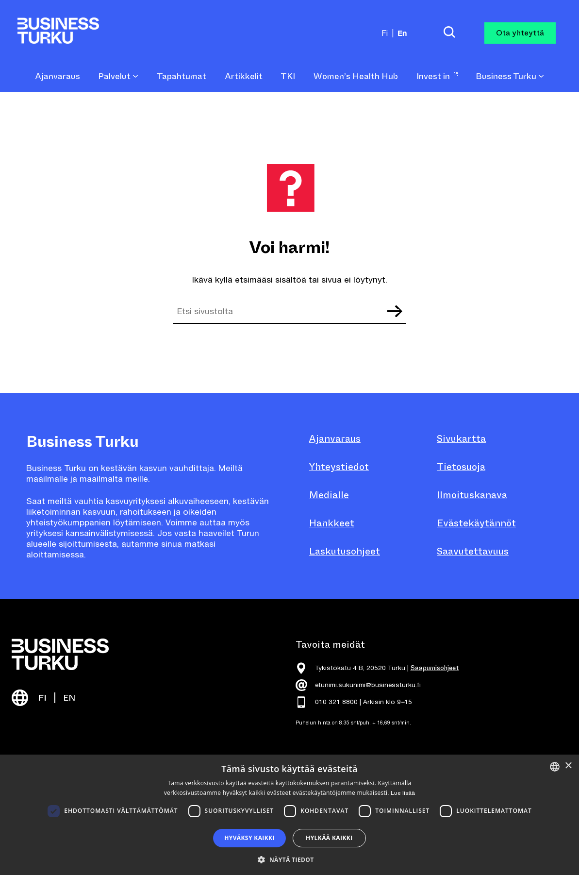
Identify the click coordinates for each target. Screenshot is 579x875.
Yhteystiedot (339, 467)
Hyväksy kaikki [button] (249, 838)
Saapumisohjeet (435, 668)
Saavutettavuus (473, 551)
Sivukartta (461, 439)
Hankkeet (331, 523)
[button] (289, 859)
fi (384, 33)
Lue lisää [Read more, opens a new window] (403, 793)
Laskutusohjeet (344, 551)
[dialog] (289, 815)
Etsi (394, 311)
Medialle (329, 495)
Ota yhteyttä (520, 32)
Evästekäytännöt (476, 523)
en (402, 32)
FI (42, 697)
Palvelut (118, 76)
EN (69, 697)
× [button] (568, 766)
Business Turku (510, 76)
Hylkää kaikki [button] (329, 838)
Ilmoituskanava (472, 495)
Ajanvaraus (335, 439)
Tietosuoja (461, 467)
